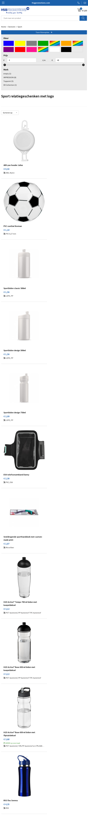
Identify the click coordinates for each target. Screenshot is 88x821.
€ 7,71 (49, 528)
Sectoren (11, 27)
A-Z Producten (50, 764)
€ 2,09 (6, 283)
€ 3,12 (49, 345)
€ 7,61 (6, 528)
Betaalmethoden (8, 797)
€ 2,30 (49, 283)
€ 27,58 (7, 646)
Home (3, 27)
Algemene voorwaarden (54, 793)
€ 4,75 (49, 469)
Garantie (4, 800)
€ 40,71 (49, 646)
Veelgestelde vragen (53, 760)
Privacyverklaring (52, 800)
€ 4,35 (6, 469)
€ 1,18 (49, 165)
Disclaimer (49, 804)
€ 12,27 (49, 587)
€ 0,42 (6, 165)
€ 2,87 (6, 345)
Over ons (48, 757)
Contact (4, 793)
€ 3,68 (49, 407)
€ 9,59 (6, 587)
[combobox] (40, 18)
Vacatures (5, 804)
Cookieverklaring (52, 797)
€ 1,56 (6, 224)
